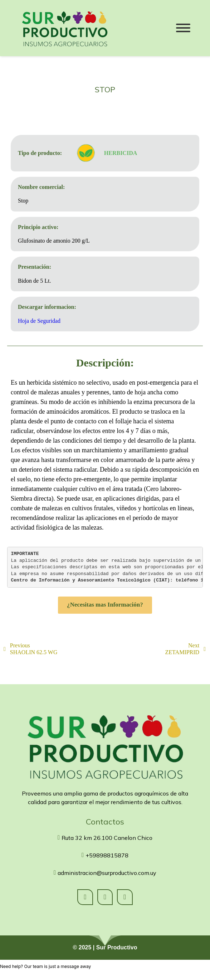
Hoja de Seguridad (39, 320)
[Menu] (183, 28)
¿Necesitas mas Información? (105, 604)
